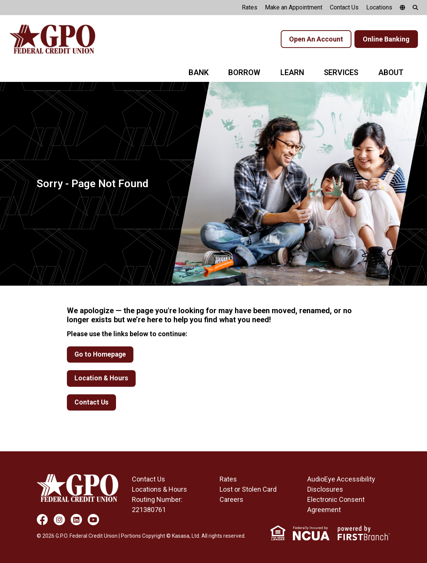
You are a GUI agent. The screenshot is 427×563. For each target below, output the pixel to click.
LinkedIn (76, 520)
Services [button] (341, 72)
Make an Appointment (293, 7)
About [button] (391, 72)
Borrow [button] (244, 72)
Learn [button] (292, 72)
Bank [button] (199, 72)
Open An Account (316, 39)
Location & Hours (101, 379)
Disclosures (325, 490)
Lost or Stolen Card (248, 490)
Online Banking (386, 39)
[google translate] (402, 7)
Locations (379, 7)
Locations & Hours (159, 490)
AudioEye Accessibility (341, 479)
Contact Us (344, 7)
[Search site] (415, 7)
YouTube (93, 520)
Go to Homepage (101, 354)
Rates (249, 7)
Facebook (42, 520)
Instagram (59, 520)
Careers (231, 500)
